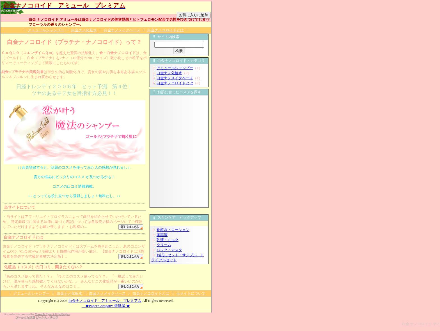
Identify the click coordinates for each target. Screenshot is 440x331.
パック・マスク (169, 250)
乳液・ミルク (167, 240)
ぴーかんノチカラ (47, 317)
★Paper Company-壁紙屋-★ (106, 306)
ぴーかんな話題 (25, 317)
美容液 (162, 235)
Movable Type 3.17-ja (48, 314)
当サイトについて (190, 293)
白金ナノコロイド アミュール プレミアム (104, 301)
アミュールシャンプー (46, 30)
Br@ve (65, 314)
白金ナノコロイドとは (165, 30)
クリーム (164, 245)
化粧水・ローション (173, 230)
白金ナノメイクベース (122, 30)
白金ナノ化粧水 (84, 30)
